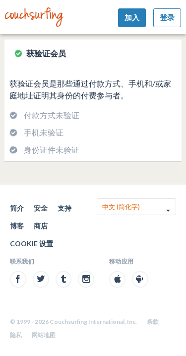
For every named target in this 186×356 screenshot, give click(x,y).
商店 (41, 226)
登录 (167, 17)
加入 (131, 17)
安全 (41, 208)
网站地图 (44, 335)
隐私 (16, 335)
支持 (64, 208)
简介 (17, 208)
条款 (153, 321)
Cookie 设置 (31, 243)
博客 (17, 226)
